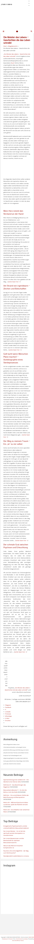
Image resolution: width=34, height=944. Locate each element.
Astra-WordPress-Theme (18, 940)
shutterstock (19, 939)
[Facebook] (5, 4)
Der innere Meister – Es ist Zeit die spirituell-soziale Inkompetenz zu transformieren (14, 833)
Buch (13, 63)
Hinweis (10, 939)
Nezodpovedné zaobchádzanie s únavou (16, 856)
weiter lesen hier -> (14, 282)
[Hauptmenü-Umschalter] (3, 31)
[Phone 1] (1, 4)
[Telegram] (9, 4)
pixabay (26, 939)
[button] (17, 31)
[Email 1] (3, 4)
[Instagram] (8, 4)
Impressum (5, 939)
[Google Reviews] (11, 4)
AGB (30, 937)
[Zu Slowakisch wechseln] (28, 726)
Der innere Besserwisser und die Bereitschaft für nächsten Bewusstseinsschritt (13, 840)
